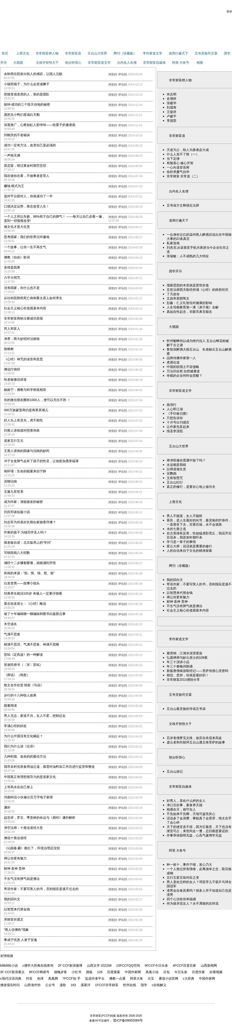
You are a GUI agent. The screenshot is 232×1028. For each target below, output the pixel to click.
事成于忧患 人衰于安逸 (20, 940)
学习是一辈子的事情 (181, 542)
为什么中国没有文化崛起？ (23, 736)
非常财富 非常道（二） (183, 176)
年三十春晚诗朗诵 (180, 666)
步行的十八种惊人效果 (20, 695)
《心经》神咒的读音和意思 (23, 359)
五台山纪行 (175, 482)
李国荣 (171, 120)
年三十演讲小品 (178, 662)
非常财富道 (73, 53)
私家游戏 (173, 243)
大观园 (18, 62)
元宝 (151, 978)
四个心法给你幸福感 (181, 899)
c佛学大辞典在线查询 (37, 965)
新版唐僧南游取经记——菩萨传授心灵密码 (197, 671)
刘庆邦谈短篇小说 (17, 512)
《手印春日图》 (178, 413)
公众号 (50, 985)
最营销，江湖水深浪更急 (184, 653)
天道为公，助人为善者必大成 (188, 150)
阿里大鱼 (136, 978)
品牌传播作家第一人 (181, 358)
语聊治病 (10, 481)
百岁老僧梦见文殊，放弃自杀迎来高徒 (194, 738)
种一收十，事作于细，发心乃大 (189, 864)
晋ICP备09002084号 (127, 1020)
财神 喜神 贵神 (14, 868)
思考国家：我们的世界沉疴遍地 (26, 237)
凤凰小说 (152, 972)
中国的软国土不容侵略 (183, 367)
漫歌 (63, 985)
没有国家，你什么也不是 (22, 288)
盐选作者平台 (95, 978)
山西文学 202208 (99, 965)
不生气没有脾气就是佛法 (22, 879)
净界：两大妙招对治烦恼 (22, 339)
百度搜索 (113, 972)
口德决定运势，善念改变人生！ (26, 206)
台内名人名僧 (127, 62)
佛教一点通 (117, 978)
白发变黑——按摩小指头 (22, 583)
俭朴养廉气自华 (178, 172)
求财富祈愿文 (13, 919)
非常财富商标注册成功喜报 (23, 318)
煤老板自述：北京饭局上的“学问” (27, 542)
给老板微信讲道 (15, 379)
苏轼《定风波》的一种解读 (23, 654)
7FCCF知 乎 (71, 978)
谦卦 (7, 807)
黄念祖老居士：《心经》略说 (25, 603)
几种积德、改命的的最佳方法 (25, 756)
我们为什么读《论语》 (20, 746)
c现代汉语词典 (10, 978)
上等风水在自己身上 (18, 787)
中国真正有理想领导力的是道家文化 (30, 777)
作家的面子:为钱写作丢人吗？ (25, 532)
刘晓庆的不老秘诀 (17, 135)
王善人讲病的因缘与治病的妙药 (26, 451)
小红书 (76, 972)
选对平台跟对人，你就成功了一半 (28, 196)
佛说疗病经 (12, 369)
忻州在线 (129, 985)
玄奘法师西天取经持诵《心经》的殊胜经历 (197, 289)
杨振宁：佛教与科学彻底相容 (25, 390)
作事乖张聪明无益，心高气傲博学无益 (194, 835)
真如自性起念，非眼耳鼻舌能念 (189, 311)
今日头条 (180, 972)
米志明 (171, 94)
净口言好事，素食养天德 (184, 805)
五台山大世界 (97, 53)
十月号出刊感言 (178, 422)
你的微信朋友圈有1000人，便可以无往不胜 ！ (37, 400)
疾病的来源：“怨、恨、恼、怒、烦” (29, 573)
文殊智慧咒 (175, 478)
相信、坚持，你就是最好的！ (188, 675)
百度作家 (198, 972)
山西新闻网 (209, 965)
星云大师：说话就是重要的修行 (189, 546)
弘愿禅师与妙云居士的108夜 (187, 657)
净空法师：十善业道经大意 (23, 828)
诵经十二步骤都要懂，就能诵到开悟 (30, 563)
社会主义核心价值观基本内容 (25, 308)
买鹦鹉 (171, 473)
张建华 (171, 103)
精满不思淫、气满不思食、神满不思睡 (31, 644)
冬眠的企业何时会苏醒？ (184, 375)
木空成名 (10, 624)
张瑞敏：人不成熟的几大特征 (188, 256)
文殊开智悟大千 (47, 62)
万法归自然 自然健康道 (183, 371)
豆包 (166, 972)
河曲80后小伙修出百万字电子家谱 (28, 797)
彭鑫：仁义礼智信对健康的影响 (189, 303)
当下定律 (173, 158)
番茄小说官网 (168, 978)
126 (99, 972)
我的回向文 (12, 899)
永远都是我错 (176, 465)
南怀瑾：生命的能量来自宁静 (25, 471)
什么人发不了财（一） (183, 154)
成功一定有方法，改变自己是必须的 (30, 145)
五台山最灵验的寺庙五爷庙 (186, 709)
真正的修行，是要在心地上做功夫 (191, 487)
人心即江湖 (175, 409)
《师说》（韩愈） (17, 675)
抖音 (29, 978)
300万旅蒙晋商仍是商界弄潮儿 (26, 410)
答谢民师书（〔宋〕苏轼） (23, 665)
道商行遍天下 (178, 53)
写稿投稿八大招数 (17, 553)
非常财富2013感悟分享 (183, 679)
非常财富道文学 (99, 62)
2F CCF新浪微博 (70, 965)
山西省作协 (32, 985)
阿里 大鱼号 (180, 62)
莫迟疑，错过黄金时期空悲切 (25, 165)
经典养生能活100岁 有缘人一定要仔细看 (33, 593)
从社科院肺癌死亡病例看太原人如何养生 (33, 298)
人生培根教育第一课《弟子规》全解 (193, 307)
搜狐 (89, 972)
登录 (229, 11)
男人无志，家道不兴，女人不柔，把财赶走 (35, 716)
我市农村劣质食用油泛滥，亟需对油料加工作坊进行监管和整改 (49, 766)
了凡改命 (173, 294)
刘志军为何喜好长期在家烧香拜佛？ (30, 522)
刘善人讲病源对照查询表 (22, 430)
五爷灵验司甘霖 (206, 53)
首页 (5, 53)
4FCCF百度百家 (184, 965)
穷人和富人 (12, 328)
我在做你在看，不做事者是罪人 (26, 176)
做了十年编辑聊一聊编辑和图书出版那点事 (35, 614)
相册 (200, 62)
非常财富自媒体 (154, 62)
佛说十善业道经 (15, 838)
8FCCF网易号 (39, 972)
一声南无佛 (12, 155)
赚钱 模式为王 (14, 186)
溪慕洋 (85, 985)
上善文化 (22, 53)
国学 (144, 985)
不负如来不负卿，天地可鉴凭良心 (191, 814)
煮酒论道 (173, 362)
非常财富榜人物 (47, 53)
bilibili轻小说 (9, 965)
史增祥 (171, 98)
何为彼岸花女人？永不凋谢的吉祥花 (193, 903)
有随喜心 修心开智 (180, 163)
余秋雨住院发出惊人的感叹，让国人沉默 (33, 74)
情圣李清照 (175, 431)
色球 (40, 978)
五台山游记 (175, 771)
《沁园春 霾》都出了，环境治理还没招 (32, 848)
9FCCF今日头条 (156, 965)
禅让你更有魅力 (15, 858)
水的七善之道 (176, 529)
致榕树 (9, 349)
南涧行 (171, 405)
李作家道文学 (152, 53)
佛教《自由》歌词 (17, 257)
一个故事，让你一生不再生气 (25, 247)
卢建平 (171, 116)
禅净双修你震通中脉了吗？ (186, 460)
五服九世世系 (13, 491)
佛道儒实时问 (10, 985)
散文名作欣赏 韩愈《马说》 (24, 685)
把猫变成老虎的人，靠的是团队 (26, 94)
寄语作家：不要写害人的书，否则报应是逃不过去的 (41, 889)
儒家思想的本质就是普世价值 (188, 285)
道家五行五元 (13, 440)
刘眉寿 (171, 107)
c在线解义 (159, 985)
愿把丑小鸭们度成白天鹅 (22, 114)
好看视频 (216, 972)
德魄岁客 (60, 972)
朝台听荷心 (73, 62)
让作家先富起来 (178, 427)
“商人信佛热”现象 (16, 929)
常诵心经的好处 (15, 726)
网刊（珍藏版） (125, 53)
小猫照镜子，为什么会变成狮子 (26, 84)
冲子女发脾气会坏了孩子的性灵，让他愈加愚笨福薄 (41, 461)
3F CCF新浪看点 (12, 972)
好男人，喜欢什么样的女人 (188, 800)
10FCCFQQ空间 (128, 965)
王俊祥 (171, 112)
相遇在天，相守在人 (181, 809)
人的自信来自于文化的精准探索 (189, 550)
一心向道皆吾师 (178, 167)
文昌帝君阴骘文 (178, 298)
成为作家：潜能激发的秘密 (23, 502)
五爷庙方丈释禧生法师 (183, 205)
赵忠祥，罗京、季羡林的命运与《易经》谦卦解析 (39, 817)
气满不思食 (12, 634)
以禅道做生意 (176, 469)
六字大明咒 (12, 277)
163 (73, 985)
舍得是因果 (12, 267)
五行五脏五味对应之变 (183, 877)
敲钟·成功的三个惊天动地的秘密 (27, 104)
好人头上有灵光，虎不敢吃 (23, 420)
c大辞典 (188, 978)
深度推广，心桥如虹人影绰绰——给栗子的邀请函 (39, 125)
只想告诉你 (175, 418)
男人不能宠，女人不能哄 (184, 516)
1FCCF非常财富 (106, 985)
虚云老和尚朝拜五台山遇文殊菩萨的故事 (196, 742)
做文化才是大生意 (17, 227)
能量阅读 (10, 705)
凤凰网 (53, 978)
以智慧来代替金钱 (17, 909)
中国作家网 (133, 972)
